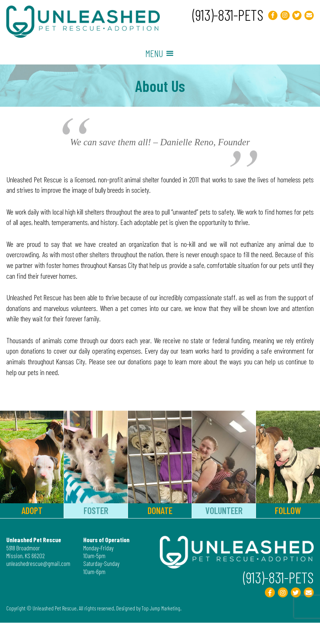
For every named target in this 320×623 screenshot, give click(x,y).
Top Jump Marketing (162, 608)
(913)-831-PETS (225, 14)
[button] (154, 53)
